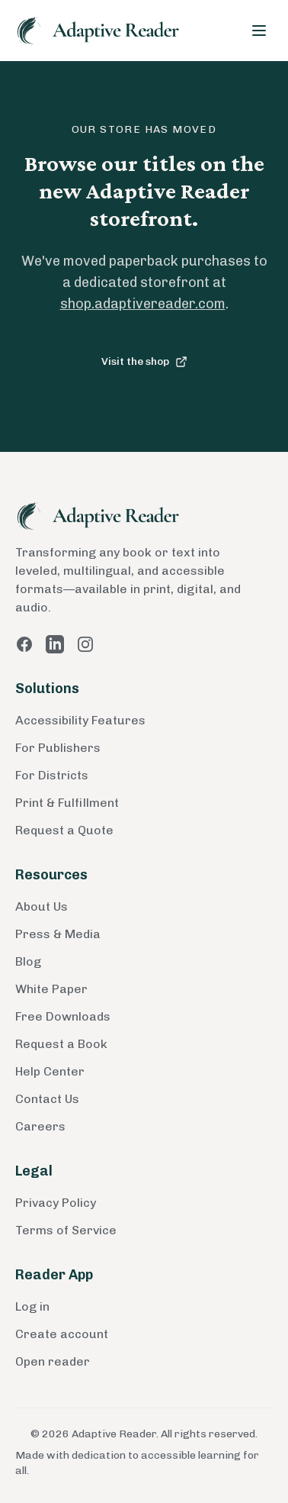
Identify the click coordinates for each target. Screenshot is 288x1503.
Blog (28, 961)
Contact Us (47, 1099)
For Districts (51, 775)
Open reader (52, 1361)
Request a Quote (64, 830)
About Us (41, 906)
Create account (61, 1334)
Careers (40, 1126)
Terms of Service (66, 1230)
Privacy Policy (55, 1202)
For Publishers (58, 747)
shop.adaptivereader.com (143, 303)
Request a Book (61, 1044)
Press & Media (58, 934)
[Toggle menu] (259, 30)
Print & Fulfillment (67, 802)
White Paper (51, 989)
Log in (32, 1306)
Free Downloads (62, 1016)
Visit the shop (144, 361)
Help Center (50, 1071)
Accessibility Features (80, 720)
